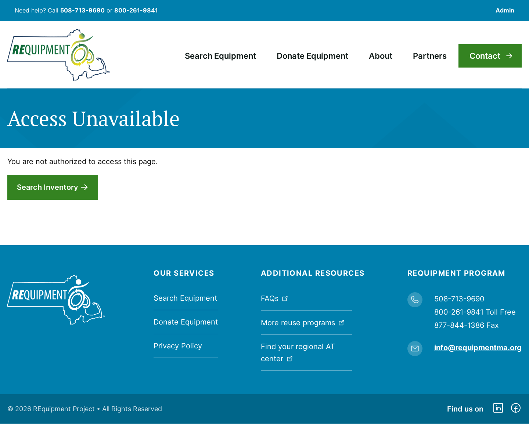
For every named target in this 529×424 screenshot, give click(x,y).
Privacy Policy (178, 345)
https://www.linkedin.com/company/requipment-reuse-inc (498, 409)
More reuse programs (303, 322)
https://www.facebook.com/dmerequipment (516, 409)
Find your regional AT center (298, 352)
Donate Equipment (186, 322)
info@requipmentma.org (478, 347)
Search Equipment (185, 298)
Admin (505, 10)
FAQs (275, 298)
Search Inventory (47, 187)
